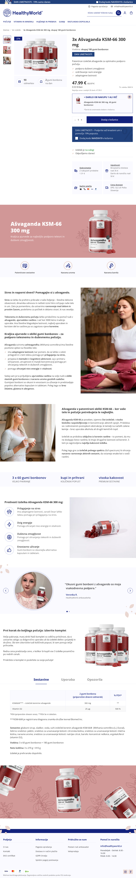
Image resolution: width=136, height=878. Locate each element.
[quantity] (78, 119)
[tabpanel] (68, 719)
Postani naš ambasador (78, 847)
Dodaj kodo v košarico (116, 2)
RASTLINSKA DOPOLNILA (79, 21)
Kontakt (6, 851)
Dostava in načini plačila (46, 851)
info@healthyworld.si (122, 6)
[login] (124, 12)
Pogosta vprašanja (98, 6)
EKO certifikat (9, 855)
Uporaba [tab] (68, 679)
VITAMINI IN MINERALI (24, 21)
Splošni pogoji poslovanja (47, 860)
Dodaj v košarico (109, 119)
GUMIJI (62, 21)
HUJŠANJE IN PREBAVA (46, 21)
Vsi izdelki (16, 30)
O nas (5, 847)
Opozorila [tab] (95, 679)
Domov (6, 30)
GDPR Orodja (41, 855)
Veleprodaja (73, 851)
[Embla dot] (67, 611)
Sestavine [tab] (41, 679)
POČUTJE (7, 21)
